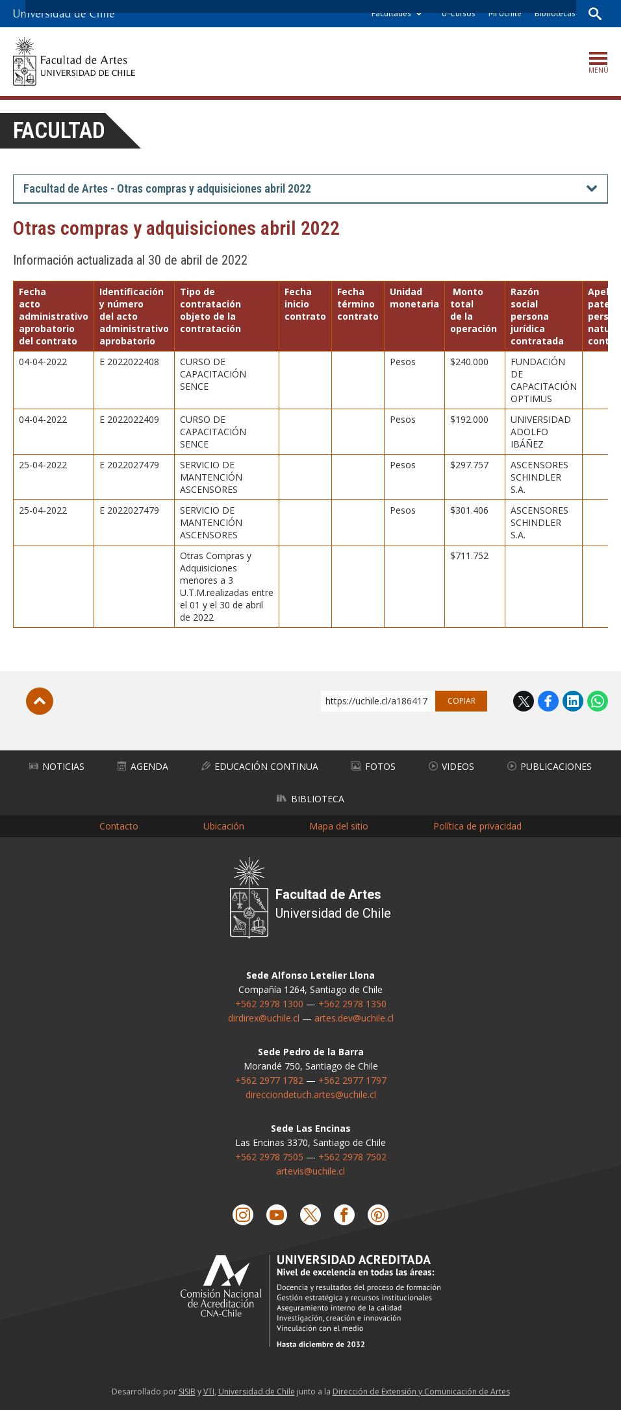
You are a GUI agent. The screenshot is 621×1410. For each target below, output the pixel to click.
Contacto (118, 826)
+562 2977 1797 (352, 1080)
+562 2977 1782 (269, 1080)
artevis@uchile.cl (310, 1171)
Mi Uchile (505, 13)
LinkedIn (573, 701)
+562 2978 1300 (269, 1004)
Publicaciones (549, 766)
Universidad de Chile (256, 1391)
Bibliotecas (555, 13)
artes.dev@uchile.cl (354, 1018)
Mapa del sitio (338, 826)
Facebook (548, 701)
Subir (39, 701)
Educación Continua (259, 766)
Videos (451, 766)
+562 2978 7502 (352, 1157)
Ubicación (223, 826)
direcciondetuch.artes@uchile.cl (311, 1094)
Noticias (56, 766)
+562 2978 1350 (352, 1004)
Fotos (373, 766)
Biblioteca (310, 799)
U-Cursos (458, 13)
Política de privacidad (477, 826)
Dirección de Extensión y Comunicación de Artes (421, 1391)
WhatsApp (597, 701)
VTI (208, 1391)
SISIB (187, 1391)
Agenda (143, 766)
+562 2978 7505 (269, 1157)
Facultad (59, 130)
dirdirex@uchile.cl (263, 1018)
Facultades (391, 13)
